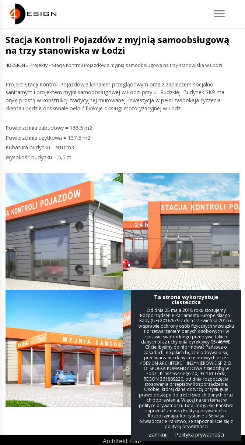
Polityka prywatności (199, 434)
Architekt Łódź (122, 441)
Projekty (38, 65)
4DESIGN (15, 65)
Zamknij (158, 434)
